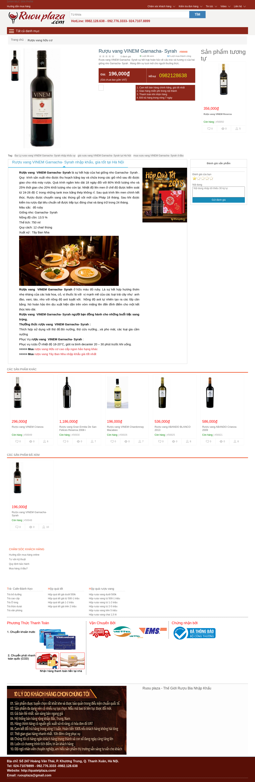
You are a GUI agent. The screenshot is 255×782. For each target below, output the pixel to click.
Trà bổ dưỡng (14, 594)
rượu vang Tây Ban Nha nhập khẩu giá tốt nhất (65, 354)
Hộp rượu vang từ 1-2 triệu (103, 602)
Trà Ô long (12, 602)
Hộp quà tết (55, 588)
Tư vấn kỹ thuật (17, 559)
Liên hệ (238, 6)
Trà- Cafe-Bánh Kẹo (19, 588)
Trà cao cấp (13, 598)
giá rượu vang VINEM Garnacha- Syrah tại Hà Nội (104, 155)
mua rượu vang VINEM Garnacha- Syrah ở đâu (158, 155)
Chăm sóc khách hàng (159, 6)
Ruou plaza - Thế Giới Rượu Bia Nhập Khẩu (177, 688)
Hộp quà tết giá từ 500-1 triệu (63, 598)
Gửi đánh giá (219, 199)
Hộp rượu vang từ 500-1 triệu (104, 598)
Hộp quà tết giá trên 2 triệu (62, 606)
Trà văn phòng (14, 610)
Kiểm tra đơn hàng (188, 6)
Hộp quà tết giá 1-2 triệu (61, 602)
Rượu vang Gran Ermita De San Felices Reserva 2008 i (77, 428)
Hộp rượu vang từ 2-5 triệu (103, 606)
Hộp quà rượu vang (101, 588)
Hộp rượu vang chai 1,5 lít (103, 614)
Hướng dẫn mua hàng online (24, 554)
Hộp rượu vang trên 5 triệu (103, 610)
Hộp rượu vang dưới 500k (102, 594)
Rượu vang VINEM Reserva (218, 114)
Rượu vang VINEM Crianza (27, 426)
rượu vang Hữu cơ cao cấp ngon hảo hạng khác (66, 349)
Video (224, 6)
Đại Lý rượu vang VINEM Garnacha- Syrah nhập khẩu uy (45, 155)
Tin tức (209, 6)
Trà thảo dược (14, 606)
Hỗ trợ (152, 76)
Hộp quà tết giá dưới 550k (62, 594)
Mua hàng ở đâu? (18, 568)
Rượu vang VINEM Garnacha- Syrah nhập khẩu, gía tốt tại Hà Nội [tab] (68, 162)
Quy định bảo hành (19, 564)
